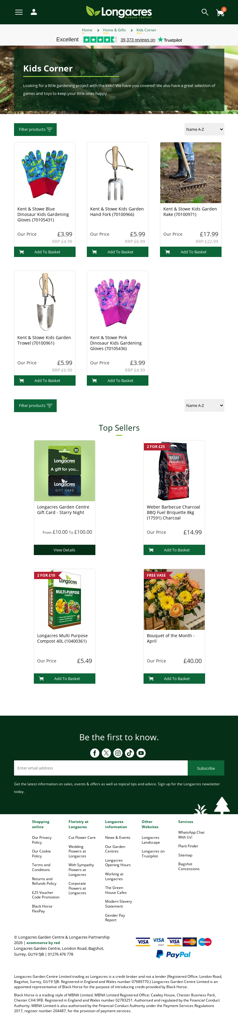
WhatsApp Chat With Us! (191, 835)
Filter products (36, 130)
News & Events (117, 837)
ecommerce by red (43, 942)
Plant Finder (188, 846)
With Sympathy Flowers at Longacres (81, 869)
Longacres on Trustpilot (153, 854)
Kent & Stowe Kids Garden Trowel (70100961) (44, 340)
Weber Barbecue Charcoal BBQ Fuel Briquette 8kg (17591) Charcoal (173, 512)
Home (87, 30)
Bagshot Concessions (189, 866)
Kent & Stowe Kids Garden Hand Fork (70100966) (117, 211)
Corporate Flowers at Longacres (77, 888)
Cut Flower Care (82, 837)
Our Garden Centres (115, 849)
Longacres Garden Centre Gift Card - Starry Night (63, 509)
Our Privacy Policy (42, 840)
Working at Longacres (114, 876)
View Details (64, 550)
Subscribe (206, 768)
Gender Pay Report (115, 918)
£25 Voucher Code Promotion (45, 895)
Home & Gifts (114, 30)
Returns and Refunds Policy (44, 881)
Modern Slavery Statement (118, 904)
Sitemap (185, 855)
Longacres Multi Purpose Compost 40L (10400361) (62, 638)
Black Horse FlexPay (42, 909)
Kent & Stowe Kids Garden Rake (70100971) (190, 211)
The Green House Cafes (116, 890)
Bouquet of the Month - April (171, 638)
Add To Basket (40, 252)
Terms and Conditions (41, 867)
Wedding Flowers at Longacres (77, 851)
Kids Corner (146, 30)
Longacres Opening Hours (118, 863)
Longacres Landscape (151, 840)
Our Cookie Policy (41, 854)
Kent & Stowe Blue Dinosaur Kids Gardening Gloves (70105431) (43, 214)
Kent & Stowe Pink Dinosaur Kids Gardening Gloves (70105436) (116, 343)
